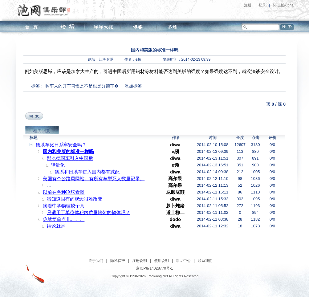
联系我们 (205, 260)
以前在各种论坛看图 (63, 192)
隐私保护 (117, 260)
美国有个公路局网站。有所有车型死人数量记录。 (93, 178)
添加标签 (133, 85)
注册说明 (139, 260)
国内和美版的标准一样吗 (68, 151)
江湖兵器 (106, 59)
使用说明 (161, 260)
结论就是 (56, 226)
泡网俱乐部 (45, 10)
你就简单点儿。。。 (63, 219)
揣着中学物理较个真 (63, 205)
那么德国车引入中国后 (70, 158)
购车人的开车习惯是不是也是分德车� (82, 85)
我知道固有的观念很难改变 (74, 198)
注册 (247, 5)
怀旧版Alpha (283, 5)
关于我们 (95, 260)
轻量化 (58, 165)
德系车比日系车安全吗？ (61, 144)
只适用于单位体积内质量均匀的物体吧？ (88, 212)
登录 (262, 5)
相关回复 (41, 130)
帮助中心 (183, 260)
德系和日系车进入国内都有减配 (87, 171)
